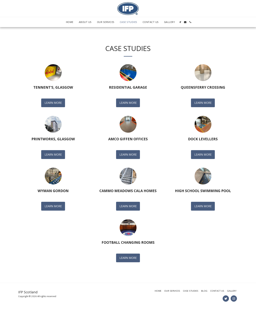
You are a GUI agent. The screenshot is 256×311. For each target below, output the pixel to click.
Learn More (53, 103)
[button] (180, 22)
